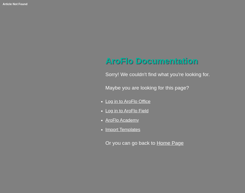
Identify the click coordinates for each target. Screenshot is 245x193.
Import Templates (122, 129)
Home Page (170, 143)
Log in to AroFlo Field (127, 110)
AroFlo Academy (122, 120)
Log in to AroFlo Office (128, 101)
